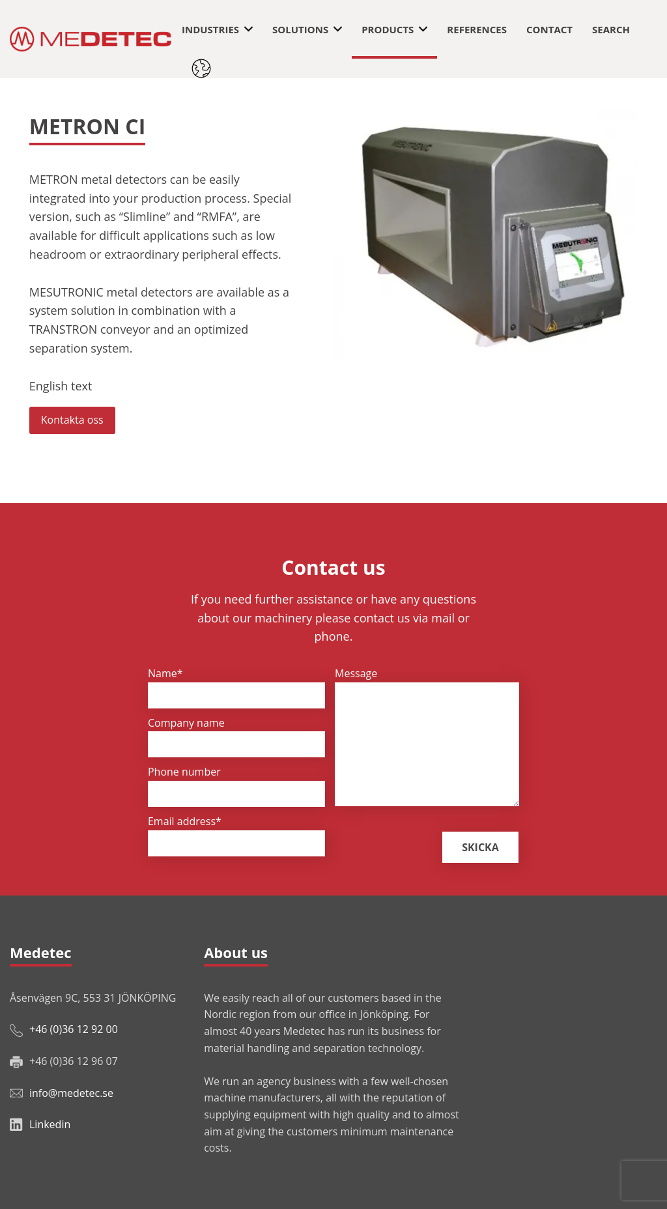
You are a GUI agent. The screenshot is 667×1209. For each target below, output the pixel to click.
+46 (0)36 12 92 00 (73, 1029)
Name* (165, 673)
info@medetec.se (71, 1093)
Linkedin (49, 1124)
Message (356, 673)
